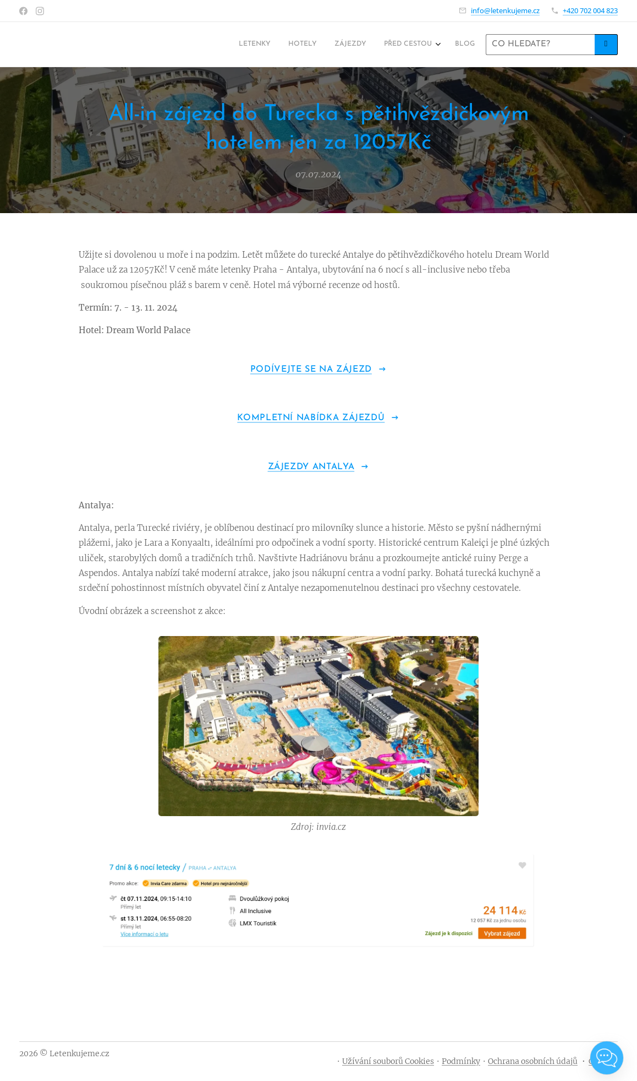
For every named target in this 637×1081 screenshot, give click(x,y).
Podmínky (461, 1061)
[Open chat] (606, 1057)
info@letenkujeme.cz (505, 10)
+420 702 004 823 (590, 10)
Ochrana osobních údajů (533, 1061)
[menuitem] (402, 44)
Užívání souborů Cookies (388, 1061)
